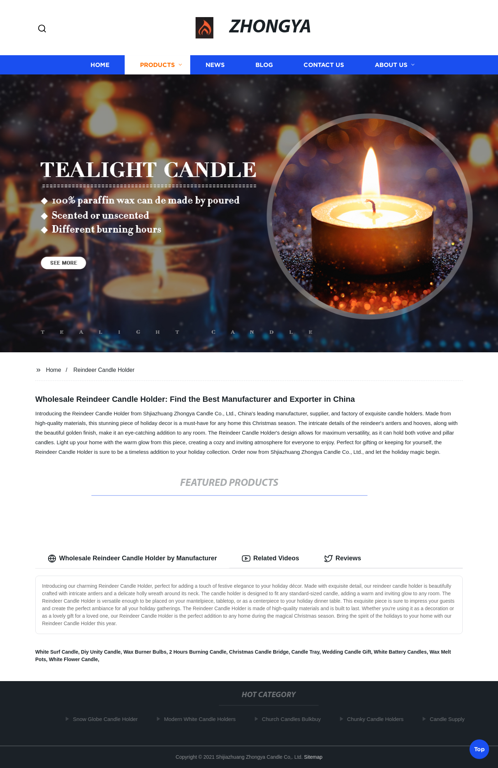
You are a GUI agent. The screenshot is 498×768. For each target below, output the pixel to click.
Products (157, 65)
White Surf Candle (56, 652)
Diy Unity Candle (100, 652)
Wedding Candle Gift (346, 652)
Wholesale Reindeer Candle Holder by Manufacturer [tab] (132, 558)
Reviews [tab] (342, 558)
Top (479, 749)
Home (99, 65)
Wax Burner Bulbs (144, 652)
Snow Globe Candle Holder (107, 719)
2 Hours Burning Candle (197, 652)
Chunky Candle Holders (377, 719)
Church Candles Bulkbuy (293, 719)
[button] (42, 29)
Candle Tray (305, 652)
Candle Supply (449, 719)
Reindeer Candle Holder (104, 370)
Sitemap (313, 757)
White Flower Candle (73, 659)
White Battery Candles (400, 652)
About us (391, 65)
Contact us (324, 65)
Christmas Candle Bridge (259, 652)
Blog (264, 65)
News (215, 65)
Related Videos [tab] (270, 558)
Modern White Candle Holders (202, 719)
